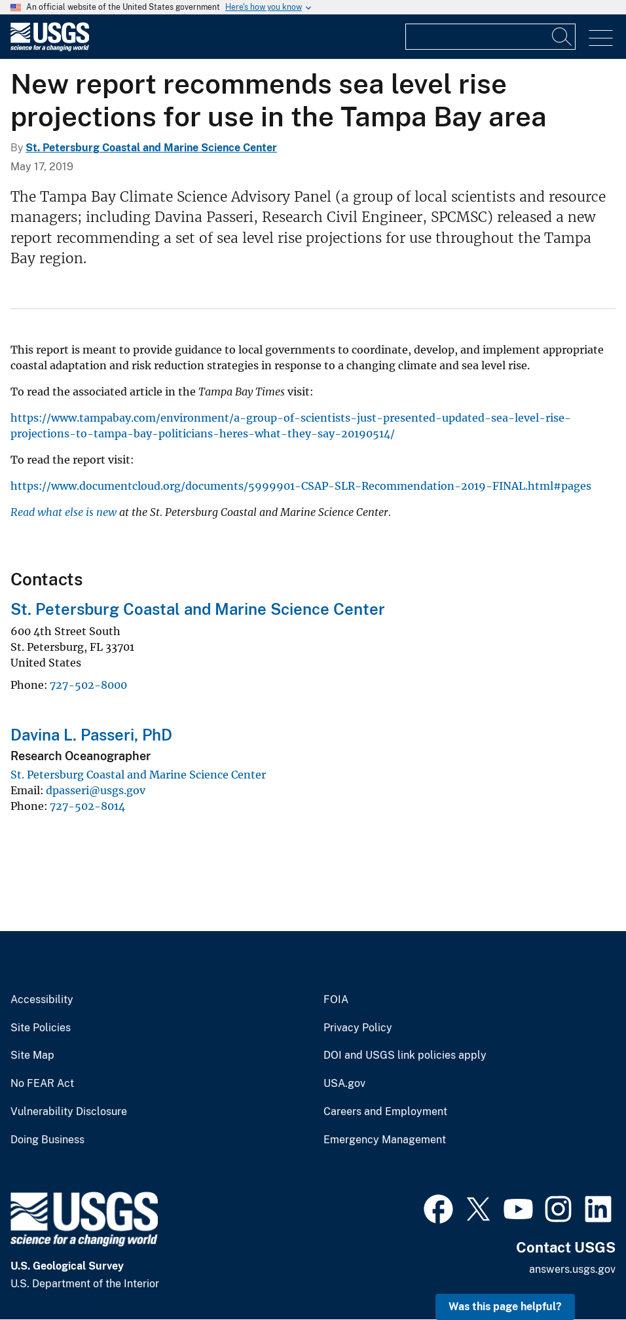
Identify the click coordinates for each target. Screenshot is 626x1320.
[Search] (562, 37)
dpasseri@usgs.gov (95, 790)
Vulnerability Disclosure (68, 1112)
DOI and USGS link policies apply (405, 1055)
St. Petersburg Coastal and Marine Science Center (151, 147)
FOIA (335, 1000)
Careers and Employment (385, 1112)
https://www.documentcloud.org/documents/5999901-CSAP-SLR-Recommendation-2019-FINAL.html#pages (300, 485)
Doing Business (47, 1140)
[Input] (490, 37)
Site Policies (40, 1028)
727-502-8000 (88, 684)
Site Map (32, 1055)
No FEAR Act (42, 1084)
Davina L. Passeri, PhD (91, 734)
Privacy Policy (357, 1028)
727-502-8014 (87, 806)
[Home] (49, 48)
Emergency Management (384, 1140)
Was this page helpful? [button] (505, 1306)
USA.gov (344, 1084)
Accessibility (41, 1000)
